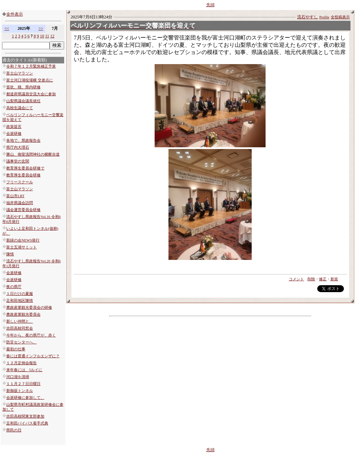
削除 (311, 279)
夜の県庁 (13, 287)
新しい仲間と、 (19, 321)
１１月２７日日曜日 (23, 384)
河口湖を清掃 (17, 377)
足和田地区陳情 (19, 301)
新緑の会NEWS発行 (23, 240)
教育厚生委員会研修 (23, 175)
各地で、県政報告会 (23, 140)
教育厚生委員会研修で (25, 168)
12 (52, 36)
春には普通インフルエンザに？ (33, 356)
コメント (296, 279)
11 (47, 36)
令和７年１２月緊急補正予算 (31, 66)
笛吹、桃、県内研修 (23, 87)
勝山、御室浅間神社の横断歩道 (33, 154)
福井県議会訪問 (19, 203)
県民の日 (13, 430)
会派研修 (13, 133)
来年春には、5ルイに (24, 370)
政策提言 (13, 127)
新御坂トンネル (19, 391)
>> (40, 28)
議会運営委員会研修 (23, 210)
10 (42, 36)
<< (7, 28)
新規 (334, 279)
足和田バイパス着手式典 (27, 423)
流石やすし (307, 17)
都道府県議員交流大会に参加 (31, 94)
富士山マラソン (19, 73)
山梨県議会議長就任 (23, 101)
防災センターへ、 (21, 342)
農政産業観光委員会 (23, 314)
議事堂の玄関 (17, 161)
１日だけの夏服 (19, 294)
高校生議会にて (19, 108)
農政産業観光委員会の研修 (29, 307)
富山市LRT (15, 196)
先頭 (210, 4)
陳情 (10, 254)
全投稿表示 (340, 17)
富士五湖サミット (21, 247)
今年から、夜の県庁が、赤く (31, 335)
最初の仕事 (15, 349)
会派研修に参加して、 (25, 398)
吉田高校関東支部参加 (25, 416)
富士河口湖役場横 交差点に (29, 80)
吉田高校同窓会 (19, 328)
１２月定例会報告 (21, 363)
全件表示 (14, 14)
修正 (323, 279)
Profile (324, 17)
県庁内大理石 (17, 147)
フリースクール (19, 182)
